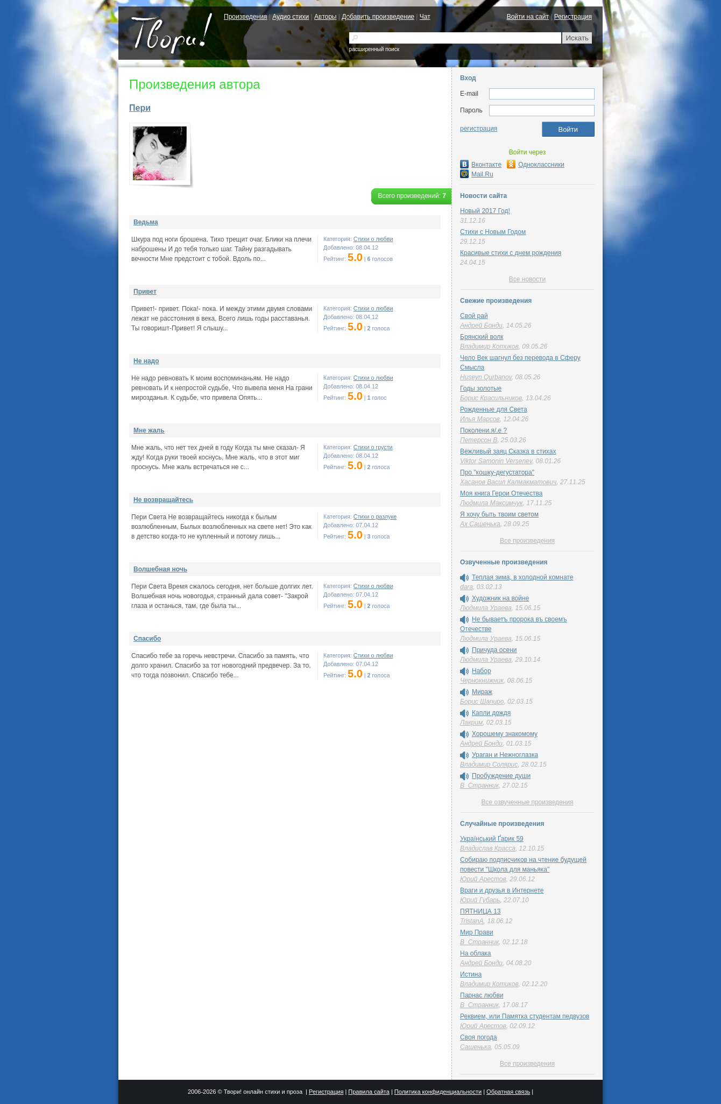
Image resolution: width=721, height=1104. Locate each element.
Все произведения (527, 540)
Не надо (146, 361)
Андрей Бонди (481, 325)
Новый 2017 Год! (485, 211)
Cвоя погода (478, 1037)
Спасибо (147, 638)
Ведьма (145, 222)
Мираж (482, 692)
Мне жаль (149, 430)
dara (466, 587)
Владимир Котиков (489, 346)
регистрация (478, 128)
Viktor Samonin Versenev (496, 461)
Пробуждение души (501, 776)
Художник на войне (500, 598)
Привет (145, 291)
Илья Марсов (480, 419)
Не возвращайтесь (163, 500)
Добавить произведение (378, 16)
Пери (140, 107)
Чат (425, 16)
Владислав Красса (487, 848)
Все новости (527, 279)
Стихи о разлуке (375, 516)
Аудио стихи (290, 16)
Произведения (245, 16)
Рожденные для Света (493, 409)
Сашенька (475, 1047)
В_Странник (479, 785)
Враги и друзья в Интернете (502, 890)
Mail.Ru (476, 174)
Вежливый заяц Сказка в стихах (508, 451)
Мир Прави (476, 932)
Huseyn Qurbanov (486, 377)
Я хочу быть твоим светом (499, 514)
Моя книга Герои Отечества (501, 493)
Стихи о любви (373, 239)
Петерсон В (478, 440)
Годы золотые (480, 388)
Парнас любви (482, 995)
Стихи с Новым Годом (493, 232)
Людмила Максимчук (491, 503)
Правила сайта (369, 1091)
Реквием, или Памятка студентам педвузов (524, 1016)
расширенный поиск (374, 49)
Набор (481, 671)
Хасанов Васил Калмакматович (508, 482)
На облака (475, 953)
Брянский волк (481, 337)
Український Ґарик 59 (492, 839)
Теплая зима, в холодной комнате (522, 577)
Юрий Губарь (480, 900)
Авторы (325, 16)
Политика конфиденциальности (438, 1091)
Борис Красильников (491, 398)
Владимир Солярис (489, 764)
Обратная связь (508, 1091)
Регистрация (573, 16)
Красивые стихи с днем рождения (510, 253)
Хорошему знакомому (505, 734)
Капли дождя (491, 713)
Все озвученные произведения (527, 802)
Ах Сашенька (480, 524)
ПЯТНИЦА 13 (480, 911)
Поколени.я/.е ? (483, 430)
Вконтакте (480, 164)
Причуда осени (494, 650)
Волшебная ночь (160, 569)
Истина (471, 974)
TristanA (472, 921)
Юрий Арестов (483, 879)
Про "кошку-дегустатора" (497, 472)
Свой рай (474, 316)
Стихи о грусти (373, 447)
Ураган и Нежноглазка (505, 755)
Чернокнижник (482, 680)
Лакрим (471, 722)
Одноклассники (535, 164)
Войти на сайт (528, 16)
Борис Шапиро (482, 701)
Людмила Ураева (486, 608)
